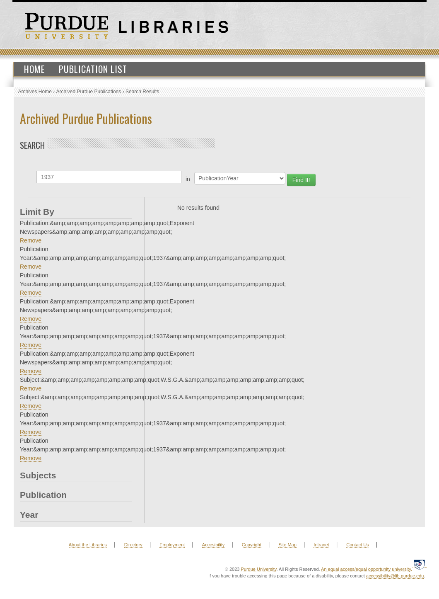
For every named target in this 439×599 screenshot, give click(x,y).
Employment (172, 544)
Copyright (251, 544)
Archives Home (35, 92)
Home (34, 68)
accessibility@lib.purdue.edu (395, 575)
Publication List (93, 68)
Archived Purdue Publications (88, 92)
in (188, 179)
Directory (133, 544)
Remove (30, 240)
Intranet (321, 544)
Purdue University (258, 569)
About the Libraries (88, 544)
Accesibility (213, 544)
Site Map (287, 544)
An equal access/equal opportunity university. (366, 569)
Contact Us (357, 544)
